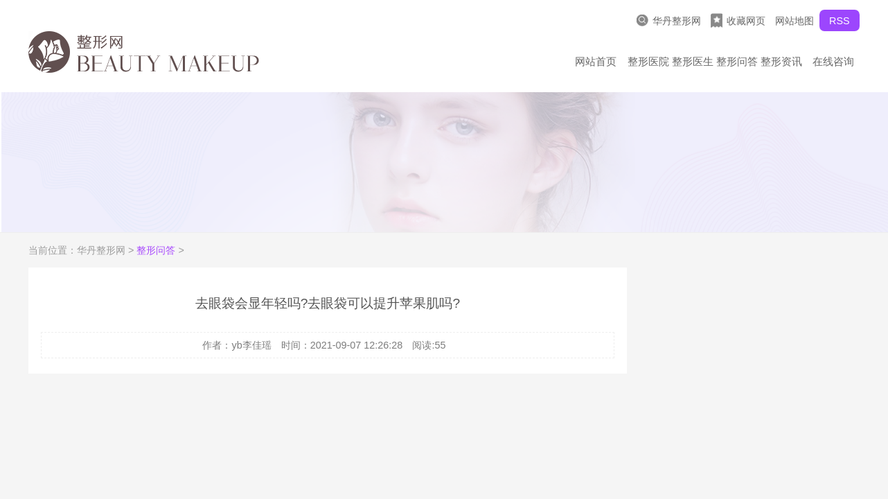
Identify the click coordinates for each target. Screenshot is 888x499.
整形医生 (692, 61)
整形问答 (737, 61)
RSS (839, 20)
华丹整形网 (669, 20)
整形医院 (648, 61)
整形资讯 (781, 61)
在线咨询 (833, 61)
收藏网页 (738, 20)
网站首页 (595, 61)
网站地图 (794, 20)
